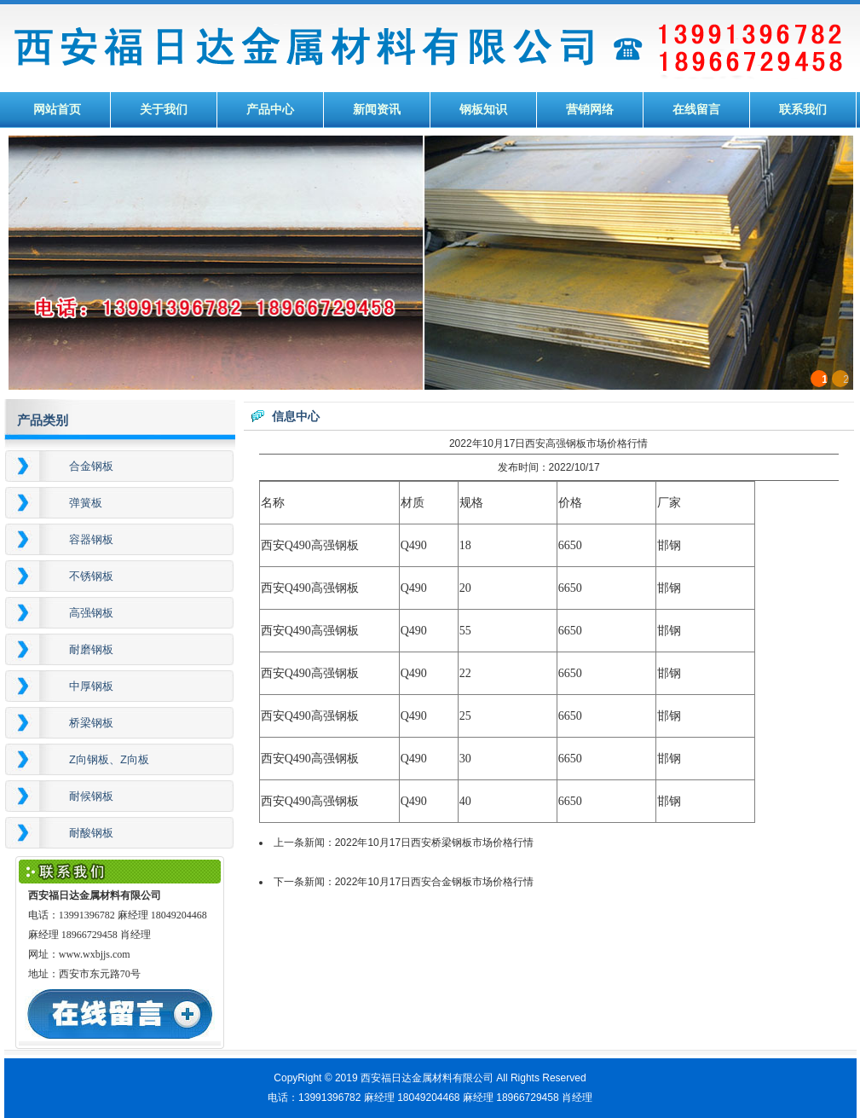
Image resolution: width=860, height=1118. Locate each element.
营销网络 (590, 109)
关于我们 (164, 109)
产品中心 (270, 109)
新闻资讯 (377, 109)
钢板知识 (483, 109)
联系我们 (803, 109)
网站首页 (57, 109)
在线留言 (696, 109)
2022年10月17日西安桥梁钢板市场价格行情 (434, 843)
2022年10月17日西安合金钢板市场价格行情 (434, 882)
